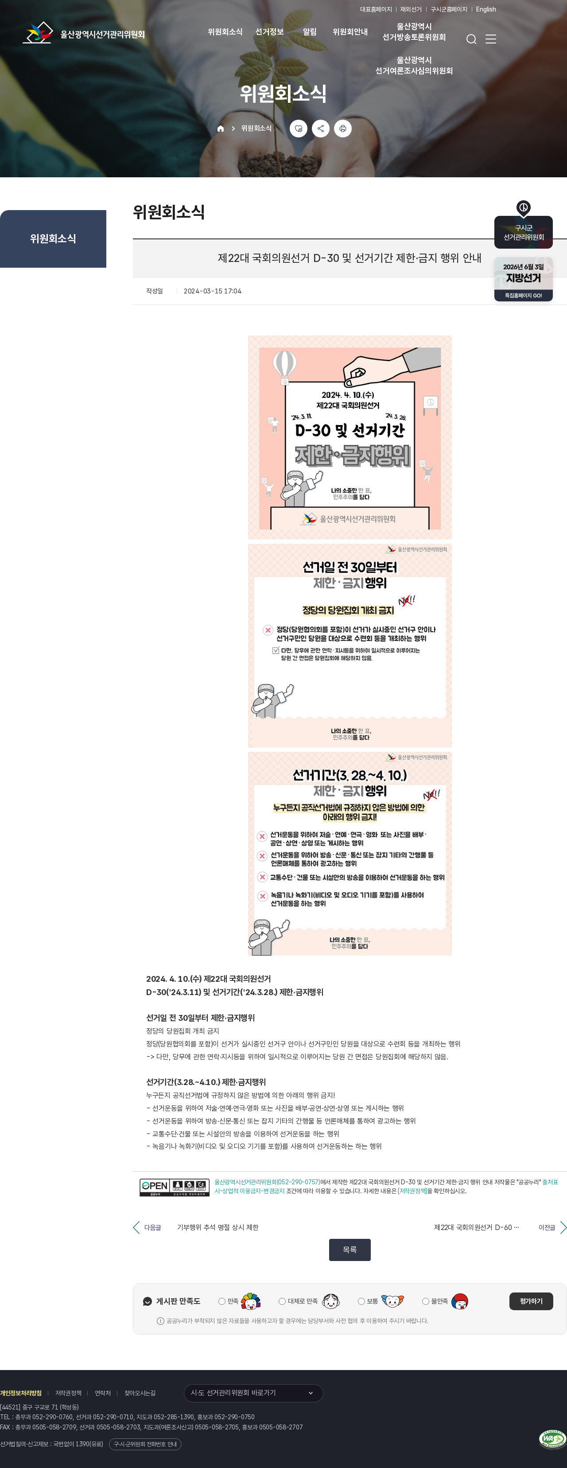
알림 (310, 31)
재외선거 (410, 9)
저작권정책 (68, 1393)
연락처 (102, 1393)
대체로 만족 (303, 1301)
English (486, 9)
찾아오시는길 (139, 1393)
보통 (372, 1301)
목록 (350, 1249)
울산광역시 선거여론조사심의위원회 (414, 65)
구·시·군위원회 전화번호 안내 (145, 1444)
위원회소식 (225, 31)
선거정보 (270, 31)
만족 (233, 1301)
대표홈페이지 (376, 9)
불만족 (439, 1301)
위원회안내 (350, 31)
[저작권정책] (412, 1191)
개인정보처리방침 (21, 1393)
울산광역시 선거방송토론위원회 (414, 32)
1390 (82, 1444)
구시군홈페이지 (449, 9)
